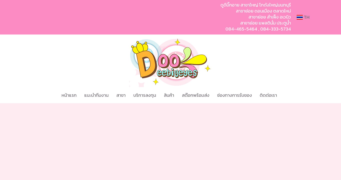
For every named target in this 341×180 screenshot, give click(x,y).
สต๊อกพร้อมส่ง (195, 95)
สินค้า (169, 95)
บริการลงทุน (144, 95)
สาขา (121, 95)
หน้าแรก (69, 95)
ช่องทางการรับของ (234, 95)
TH (303, 17)
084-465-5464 (241, 29)
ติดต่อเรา (268, 95)
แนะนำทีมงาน (96, 95)
